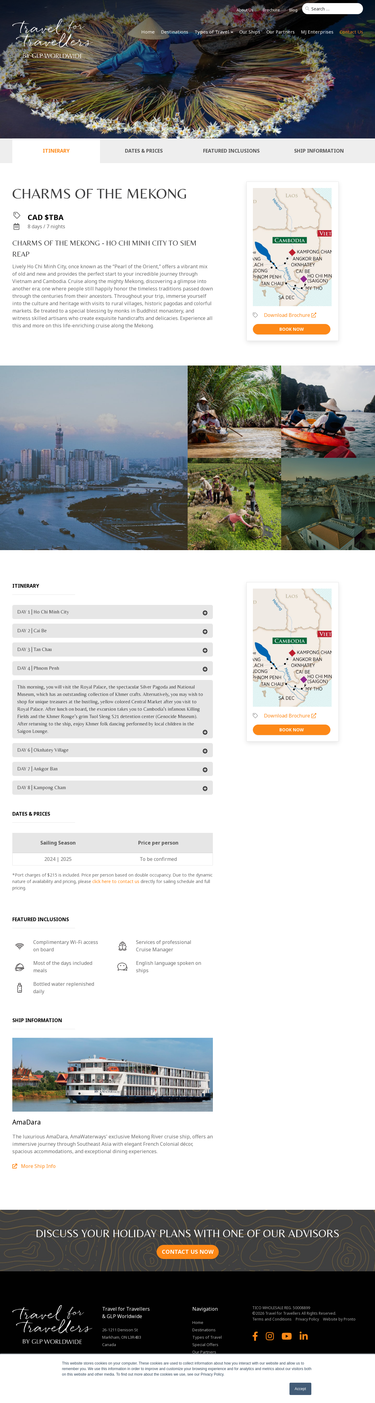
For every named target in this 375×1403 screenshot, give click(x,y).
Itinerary (56, 150)
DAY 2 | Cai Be (32, 631)
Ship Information (319, 150)
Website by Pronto (339, 1319)
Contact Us (351, 32)
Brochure (271, 10)
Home (148, 32)
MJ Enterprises (317, 32)
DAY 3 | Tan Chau (34, 649)
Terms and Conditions (272, 1319)
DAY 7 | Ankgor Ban (37, 769)
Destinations (174, 32)
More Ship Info (34, 1166)
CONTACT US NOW (187, 1251)
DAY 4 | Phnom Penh (38, 668)
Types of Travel (213, 32)
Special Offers (205, 1344)
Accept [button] (300, 1389)
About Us (245, 10)
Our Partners (280, 32)
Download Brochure (290, 315)
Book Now (291, 329)
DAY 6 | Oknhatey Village (43, 750)
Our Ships (249, 32)
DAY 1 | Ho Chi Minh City (43, 612)
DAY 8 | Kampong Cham (41, 787)
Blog (293, 10)
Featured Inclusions (231, 150)
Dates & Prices (144, 150)
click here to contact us (115, 881)
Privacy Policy (307, 1319)
